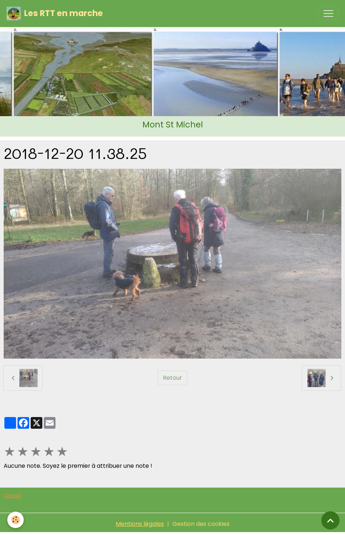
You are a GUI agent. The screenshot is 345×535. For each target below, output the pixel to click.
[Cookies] (15, 520)
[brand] (55, 13)
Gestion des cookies (201, 524)
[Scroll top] (330, 520)
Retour (172, 378)
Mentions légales (140, 524)
